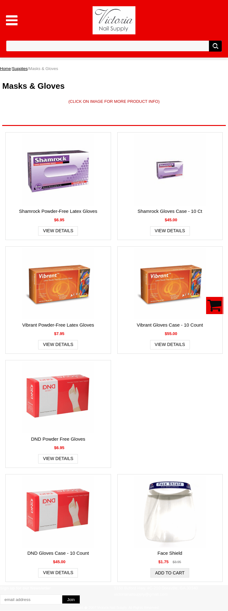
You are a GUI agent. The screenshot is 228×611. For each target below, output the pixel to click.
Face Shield (170, 553)
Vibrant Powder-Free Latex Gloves (58, 325)
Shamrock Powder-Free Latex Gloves (58, 211)
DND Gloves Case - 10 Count (58, 553)
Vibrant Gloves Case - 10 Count (170, 325)
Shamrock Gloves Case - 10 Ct (170, 211)
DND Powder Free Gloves (58, 439)
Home (5, 68)
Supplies (20, 68)
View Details (58, 230)
